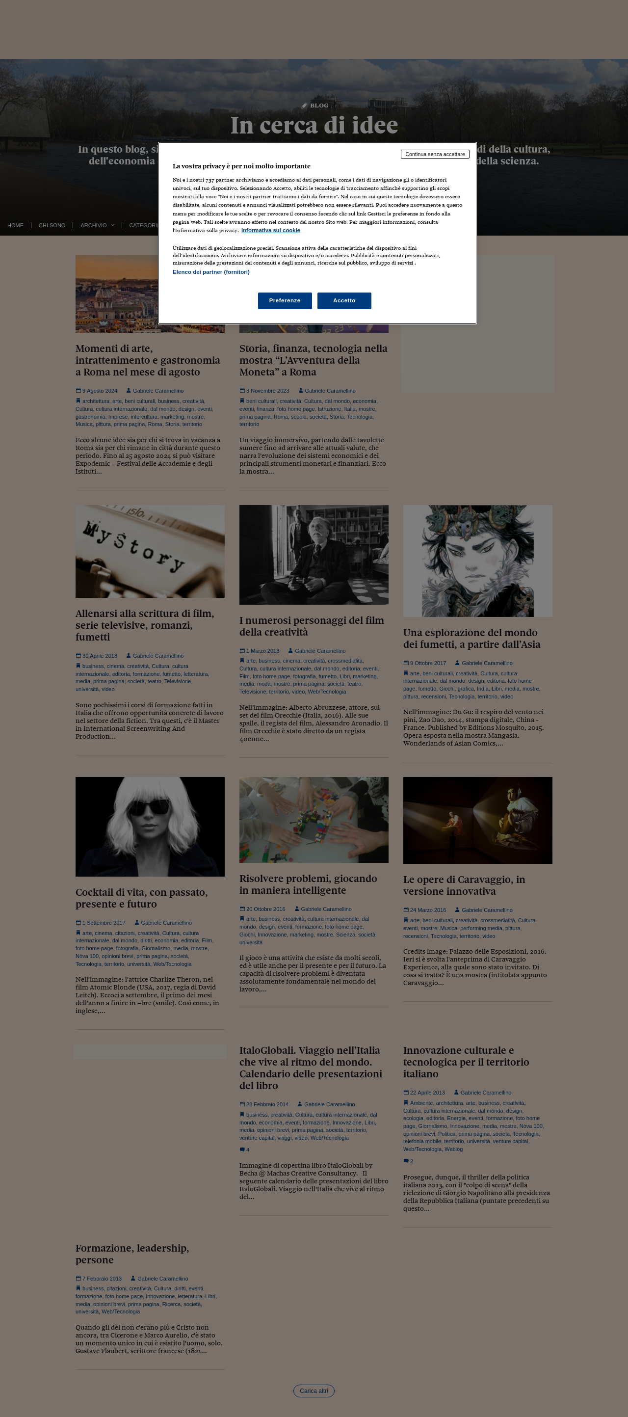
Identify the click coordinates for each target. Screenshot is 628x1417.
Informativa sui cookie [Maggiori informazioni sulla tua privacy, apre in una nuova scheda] (270, 230)
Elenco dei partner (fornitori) (211, 272)
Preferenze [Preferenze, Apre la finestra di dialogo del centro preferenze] (285, 300)
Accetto (344, 300)
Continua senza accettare (435, 154)
